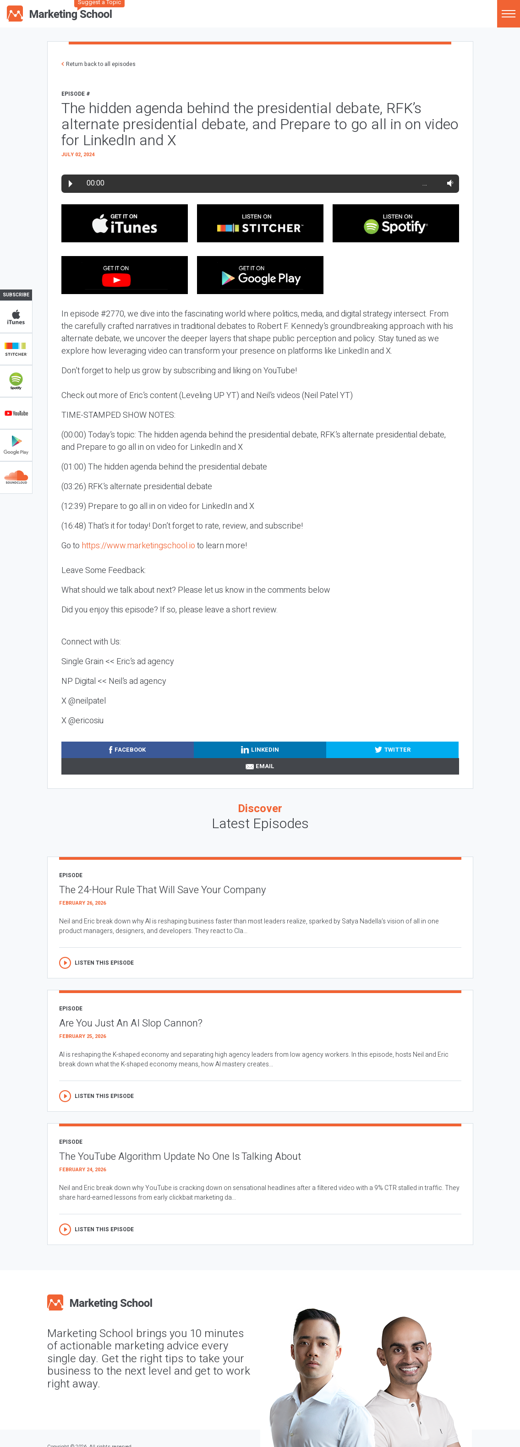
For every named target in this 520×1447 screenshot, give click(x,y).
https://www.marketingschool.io (138, 546)
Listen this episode (104, 963)
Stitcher (16, 349)
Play (70, 183)
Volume (448, 183)
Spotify (16, 381)
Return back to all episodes (101, 64)
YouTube (16, 413)
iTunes (16, 317)
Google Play (16, 445)
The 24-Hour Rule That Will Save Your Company (162, 890)
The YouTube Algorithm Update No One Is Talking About (180, 1157)
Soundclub (16, 477)
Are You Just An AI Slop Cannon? (131, 1023)
